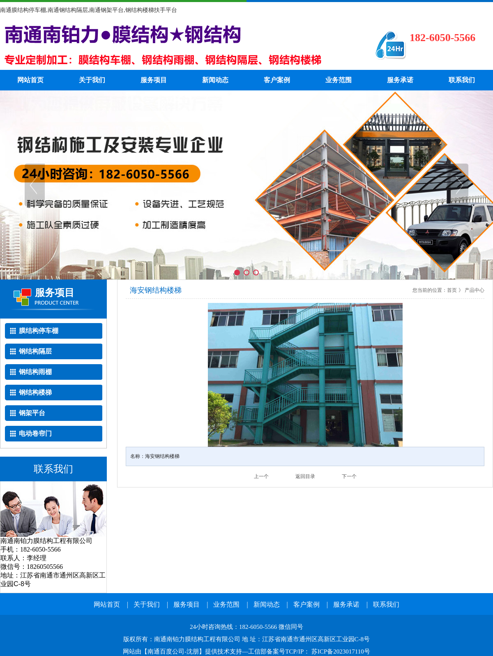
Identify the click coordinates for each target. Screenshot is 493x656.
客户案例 (277, 79)
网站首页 (30, 79)
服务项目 (154, 79)
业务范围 (338, 79)
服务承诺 (400, 79)
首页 (452, 290)
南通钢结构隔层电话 (174, 45)
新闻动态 (215, 79)
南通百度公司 (165, 651)
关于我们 (92, 79)
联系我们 (462, 79)
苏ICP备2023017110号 (340, 651)
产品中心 (474, 290)
